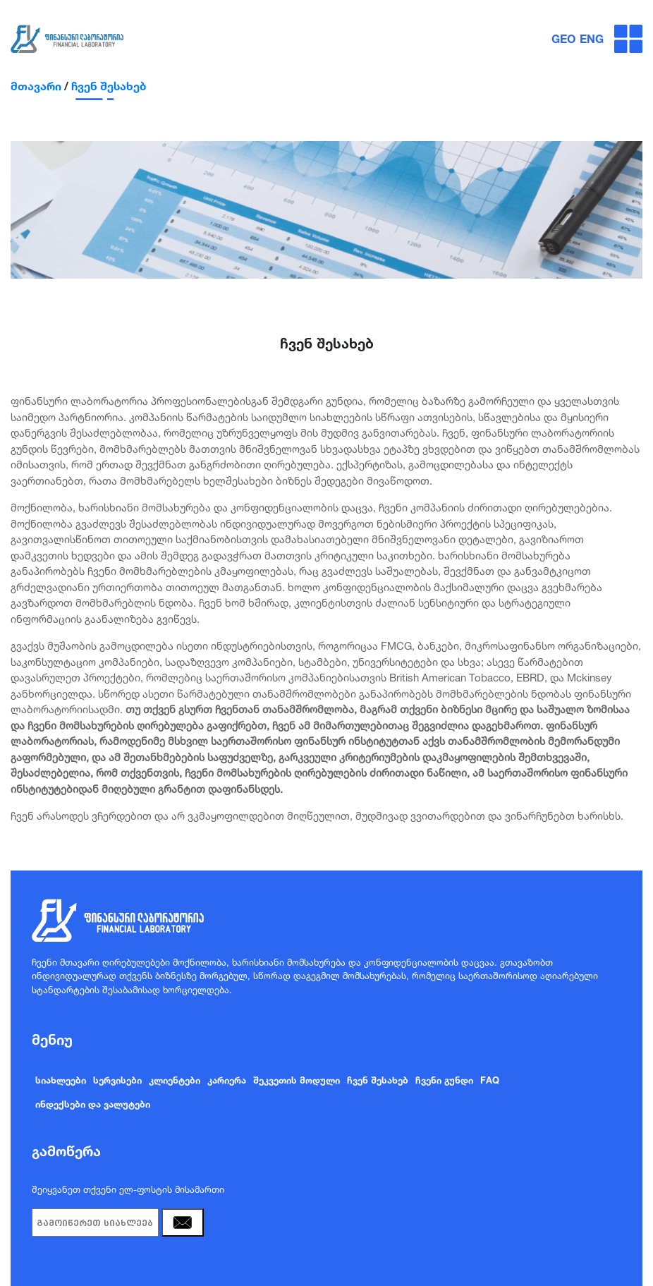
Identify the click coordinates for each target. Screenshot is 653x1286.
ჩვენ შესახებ (108, 86)
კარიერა (226, 1080)
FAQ (489, 1080)
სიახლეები (60, 1080)
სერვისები (117, 1080)
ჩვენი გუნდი (444, 1080)
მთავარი (36, 86)
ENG (592, 39)
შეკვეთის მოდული (296, 1080)
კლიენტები (174, 1080)
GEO (563, 39)
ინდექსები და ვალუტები (92, 1104)
